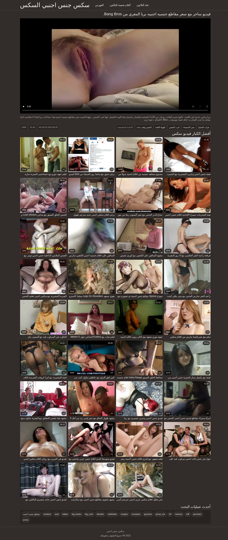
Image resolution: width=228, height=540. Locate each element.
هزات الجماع (202, 127)
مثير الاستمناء (187, 127)
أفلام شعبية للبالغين (118, 5)
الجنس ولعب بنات (142, 127)
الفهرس (98, 5)
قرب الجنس (173, 127)
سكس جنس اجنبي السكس (53, 5)
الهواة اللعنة (159, 127)
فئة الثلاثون (141, 5)
